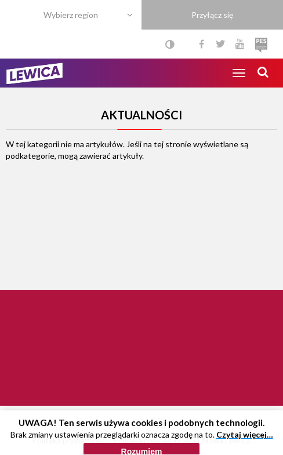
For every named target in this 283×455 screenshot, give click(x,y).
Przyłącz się (212, 15)
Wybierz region (70, 15)
